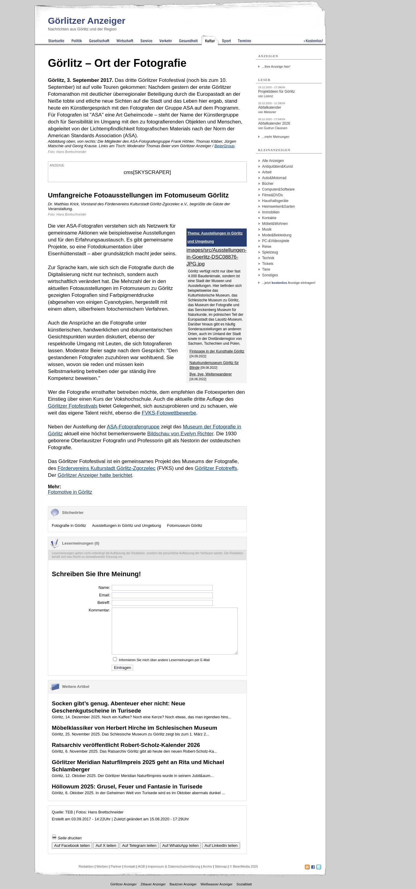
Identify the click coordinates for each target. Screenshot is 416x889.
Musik (266, 229)
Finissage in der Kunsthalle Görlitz (216, 351)
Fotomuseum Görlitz (184, 525)
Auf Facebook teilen (72, 845)
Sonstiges (270, 275)
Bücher (268, 183)
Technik (268, 258)
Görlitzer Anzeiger (86, 20)
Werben (102, 866)
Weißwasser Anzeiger (217, 884)
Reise (266, 246)
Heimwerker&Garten (278, 206)
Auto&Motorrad (274, 177)
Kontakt (129, 866)
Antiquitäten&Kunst (277, 166)
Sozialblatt (244, 884)
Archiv (207, 866)
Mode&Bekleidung (276, 235)
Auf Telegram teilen (139, 845)
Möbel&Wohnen (275, 223)
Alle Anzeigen (273, 160)
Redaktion (86, 866)
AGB (141, 866)
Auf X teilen (105, 845)
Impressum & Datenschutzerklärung (174, 866)
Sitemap (221, 866)
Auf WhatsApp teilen (180, 845)
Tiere (266, 269)
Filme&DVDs (272, 195)
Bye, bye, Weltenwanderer (210, 374)
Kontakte (269, 217)
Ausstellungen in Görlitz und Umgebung (126, 525)
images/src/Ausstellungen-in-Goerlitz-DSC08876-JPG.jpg (216, 257)
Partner (116, 866)
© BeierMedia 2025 (244, 866)
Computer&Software (278, 189)
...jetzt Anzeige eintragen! (288, 282)
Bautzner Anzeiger (183, 884)
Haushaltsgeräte (275, 200)
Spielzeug (270, 252)
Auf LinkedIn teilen (221, 845)
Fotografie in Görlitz (69, 525)
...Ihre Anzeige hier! (276, 66)
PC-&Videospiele (275, 240)
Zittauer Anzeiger (153, 884)
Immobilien (271, 212)
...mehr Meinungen (275, 136)
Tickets (268, 263)
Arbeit (266, 172)
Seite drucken (67, 838)
